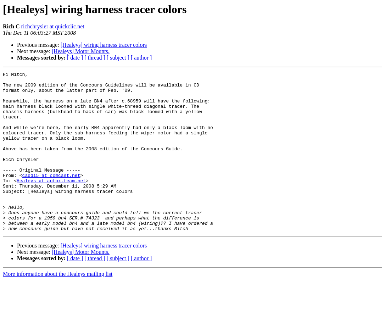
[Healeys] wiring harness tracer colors (104, 45)
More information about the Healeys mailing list (57, 306)
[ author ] (141, 58)
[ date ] (75, 58)
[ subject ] (118, 58)
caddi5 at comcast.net (51, 196)
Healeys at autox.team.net (51, 203)
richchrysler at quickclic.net (52, 26)
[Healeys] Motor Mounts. (81, 51)
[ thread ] (94, 58)
